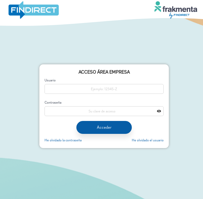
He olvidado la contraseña (63, 140)
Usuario (50, 80)
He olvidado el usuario (148, 140)
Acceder (104, 127)
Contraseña (53, 103)
